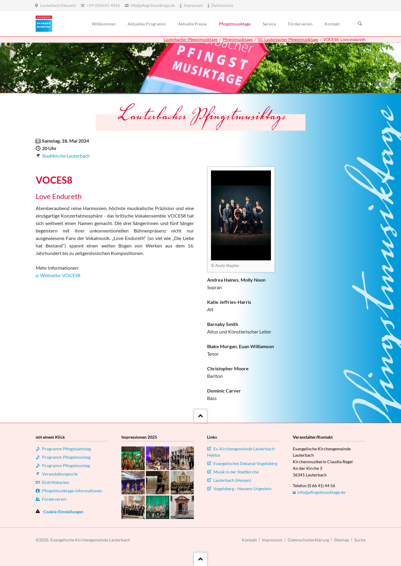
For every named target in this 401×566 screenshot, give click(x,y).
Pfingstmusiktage (238, 39)
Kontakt (249, 539)
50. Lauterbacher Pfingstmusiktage (288, 39)
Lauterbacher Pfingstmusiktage (191, 39)
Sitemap (341, 539)
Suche (359, 539)
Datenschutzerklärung (308, 539)
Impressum (272, 539)
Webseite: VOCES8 (60, 275)
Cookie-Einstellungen (63, 511)
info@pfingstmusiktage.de (321, 492)
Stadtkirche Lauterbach (66, 156)
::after (200, 415)
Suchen (360, 24)
